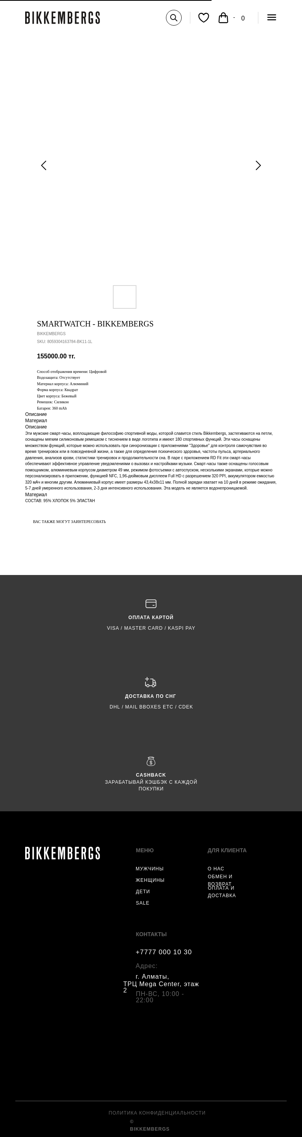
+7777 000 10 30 (164, 952)
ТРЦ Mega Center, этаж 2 (161, 987)
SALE (143, 903)
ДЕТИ (143, 891)
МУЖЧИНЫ (150, 869)
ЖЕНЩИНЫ (150, 880)
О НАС (216, 869)
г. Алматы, (152, 976)
